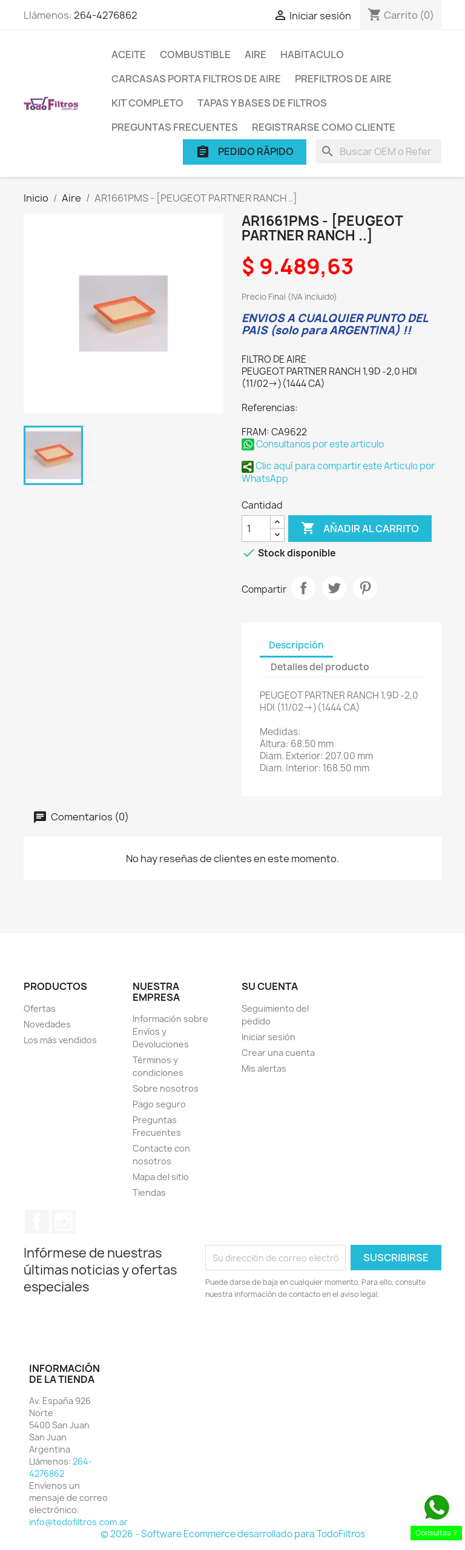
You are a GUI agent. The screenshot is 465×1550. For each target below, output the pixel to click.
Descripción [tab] (296, 645)
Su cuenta (270, 986)
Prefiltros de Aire (343, 78)
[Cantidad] (256, 528)
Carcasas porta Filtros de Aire (196, 78)
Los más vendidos (60, 1040)
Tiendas (149, 1192)
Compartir (303, 588)
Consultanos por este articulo (313, 444)
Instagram (63, 1222)
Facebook (37, 1222)
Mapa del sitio (161, 1176)
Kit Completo (147, 103)
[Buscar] (378, 151)
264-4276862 (105, 15)
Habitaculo (312, 54)
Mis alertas (264, 1068)
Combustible (195, 54)
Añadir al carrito (360, 528)
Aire (255, 54)
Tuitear (334, 588)
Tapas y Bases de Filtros (262, 103)
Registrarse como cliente (323, 127)
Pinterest (365, 588)
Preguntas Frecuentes (174, 127)
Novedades (47, 1024)
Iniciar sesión (268, 1037)
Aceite (128, 54)
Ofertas (40, 1008)
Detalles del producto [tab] (320, 667)
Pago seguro (159, 1104)
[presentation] (306, 1333)
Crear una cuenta (278, 1052)
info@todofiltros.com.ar (78, 1522)
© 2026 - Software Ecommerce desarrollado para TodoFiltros (233, 1534)
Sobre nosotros (166, 1088)
